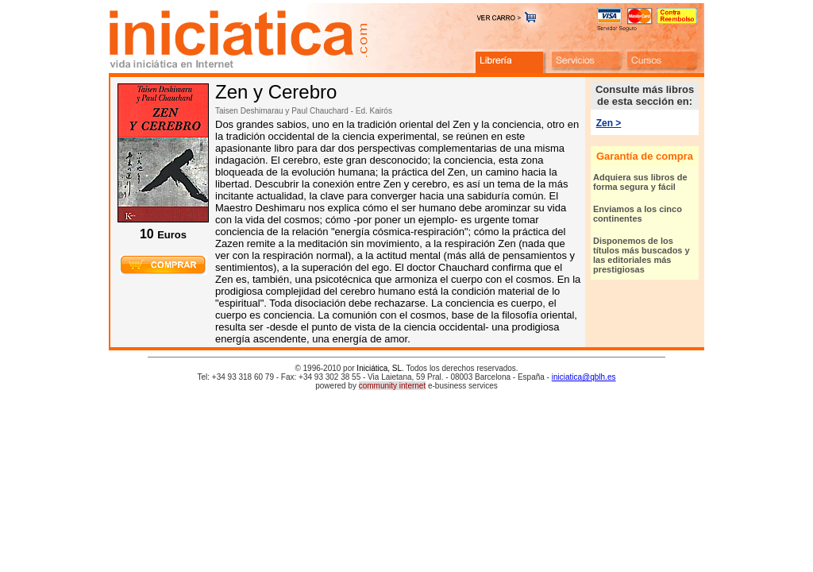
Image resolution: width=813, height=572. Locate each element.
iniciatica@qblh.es (584, 377)
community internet (392, 385)
